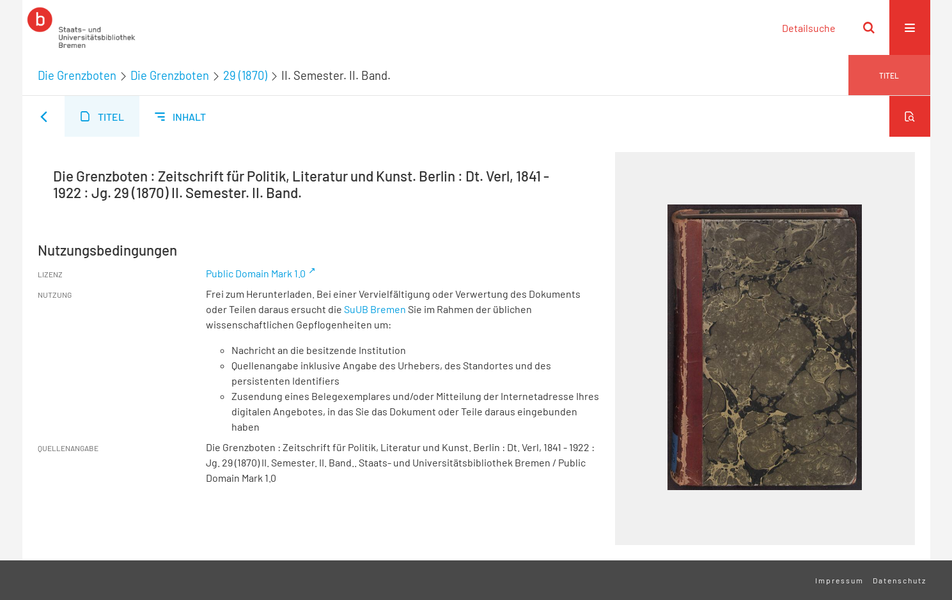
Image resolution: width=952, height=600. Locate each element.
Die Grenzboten (77, 75)
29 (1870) (245, 75)
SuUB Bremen (375, 309)
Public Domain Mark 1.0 (256, 273)
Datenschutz (899, 580)
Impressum (839, 580)
